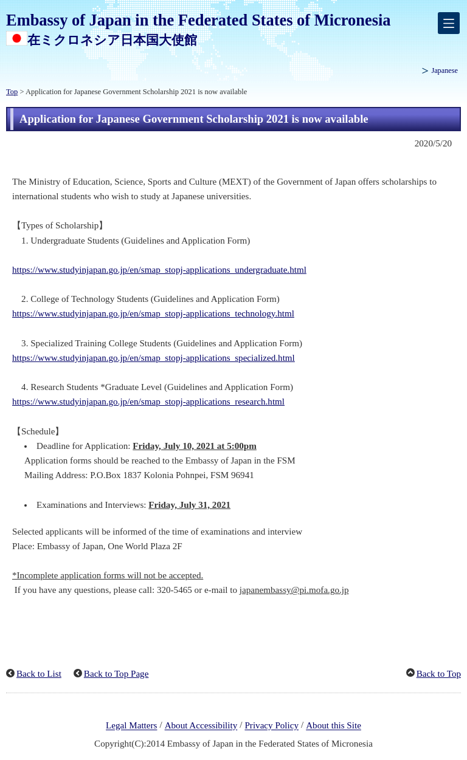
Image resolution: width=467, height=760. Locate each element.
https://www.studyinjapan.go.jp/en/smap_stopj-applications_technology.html (153, 313)
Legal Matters (131, 726)
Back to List (38, 674)
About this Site (333, 726)
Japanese (444, 70)
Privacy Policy (271, 726)
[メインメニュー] (449, 23)
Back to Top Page (116, 674)
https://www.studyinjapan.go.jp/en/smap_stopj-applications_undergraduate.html (159, 270)
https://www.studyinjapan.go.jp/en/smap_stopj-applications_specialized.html (153, 358)
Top (12, 91)
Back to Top (439, 674)
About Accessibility (201, 726)
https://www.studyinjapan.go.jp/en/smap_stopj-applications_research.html (148, 401)
